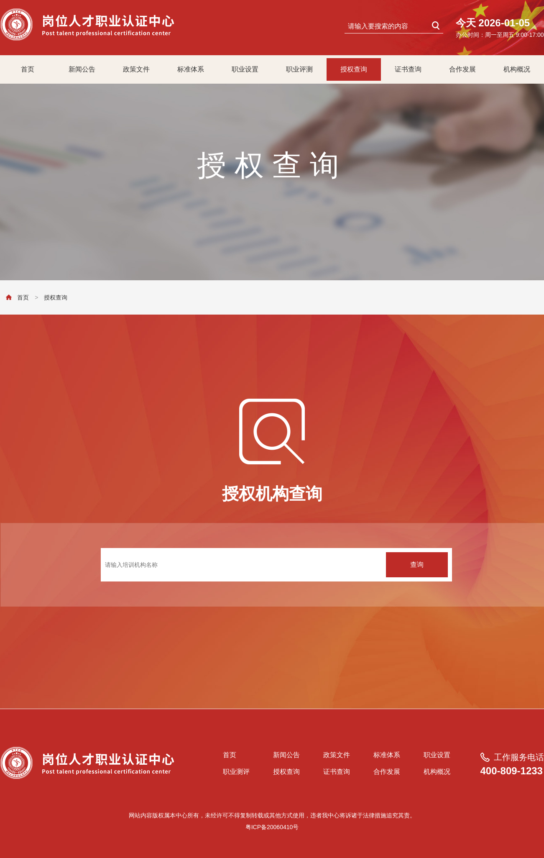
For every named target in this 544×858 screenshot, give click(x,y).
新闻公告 (82, 69)
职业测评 (236, 771)
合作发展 (462, 69)
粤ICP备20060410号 (272, 827)
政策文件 (136, 69)
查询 (417, 564)
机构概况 (516, 69)
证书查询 (408, 69)
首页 (27, 69)
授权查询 (353, 69)
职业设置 (245, 69)
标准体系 (190, 69)
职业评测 (299, 69)
